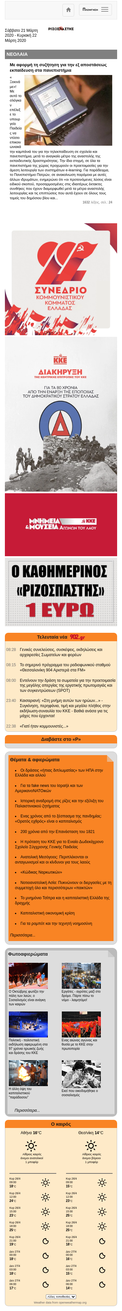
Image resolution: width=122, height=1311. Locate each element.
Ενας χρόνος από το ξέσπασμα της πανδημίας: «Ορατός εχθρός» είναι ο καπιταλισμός (58, 819)
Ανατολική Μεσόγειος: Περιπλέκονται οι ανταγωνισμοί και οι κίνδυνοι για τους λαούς (52, 859)
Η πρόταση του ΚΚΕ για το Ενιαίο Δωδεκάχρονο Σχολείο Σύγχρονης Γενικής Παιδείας (59, 844)
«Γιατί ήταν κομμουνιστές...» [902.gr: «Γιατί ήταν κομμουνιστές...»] (44, 726)
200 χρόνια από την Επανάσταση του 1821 (57, 831)
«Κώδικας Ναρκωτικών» (41, 872)
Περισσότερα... (22, 935)
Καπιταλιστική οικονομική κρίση (47, 913)
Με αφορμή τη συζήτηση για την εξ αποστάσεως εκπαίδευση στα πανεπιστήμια (58, 67)
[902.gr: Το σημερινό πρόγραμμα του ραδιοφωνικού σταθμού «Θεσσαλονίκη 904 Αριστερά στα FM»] (11, 665)
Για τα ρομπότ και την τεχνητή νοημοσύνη (56, 923)
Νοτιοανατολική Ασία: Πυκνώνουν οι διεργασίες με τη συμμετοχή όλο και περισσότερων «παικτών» (63, 885)
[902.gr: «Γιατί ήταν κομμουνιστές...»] (11, 726)
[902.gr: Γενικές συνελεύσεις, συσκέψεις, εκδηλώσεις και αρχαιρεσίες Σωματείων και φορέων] (11, 649)
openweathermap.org (73, 1302)
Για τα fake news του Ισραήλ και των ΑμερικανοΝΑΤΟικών (49, 788)
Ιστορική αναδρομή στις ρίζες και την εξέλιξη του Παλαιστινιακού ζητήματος (59, 803)
